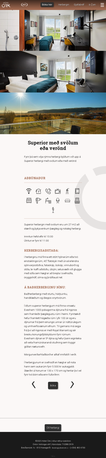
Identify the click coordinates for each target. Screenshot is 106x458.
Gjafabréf (79, 4)
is (90, 4)
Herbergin (63, 4)
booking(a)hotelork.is (60, 448)
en (94, 4)
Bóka (53, 385)
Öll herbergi (53, 427)
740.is (53, 456)
